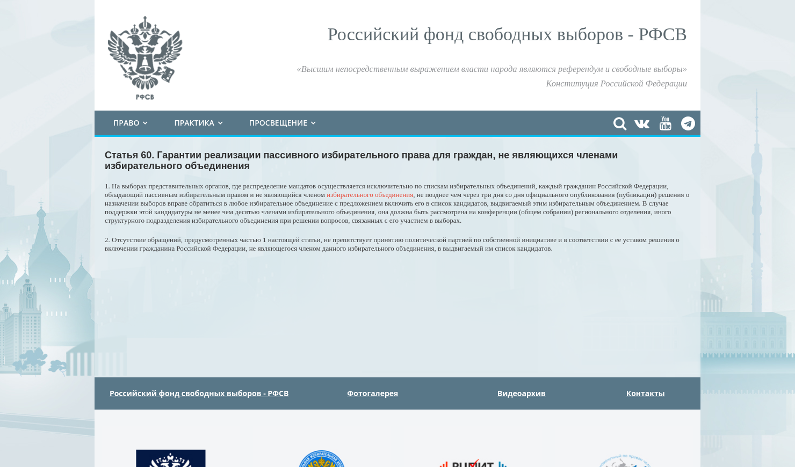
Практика (194, 123)
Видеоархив (521, 393)
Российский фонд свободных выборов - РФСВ (199, 393)
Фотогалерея (372, 393)
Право (126, 123)
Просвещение (278, 123)
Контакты (645, 393)
